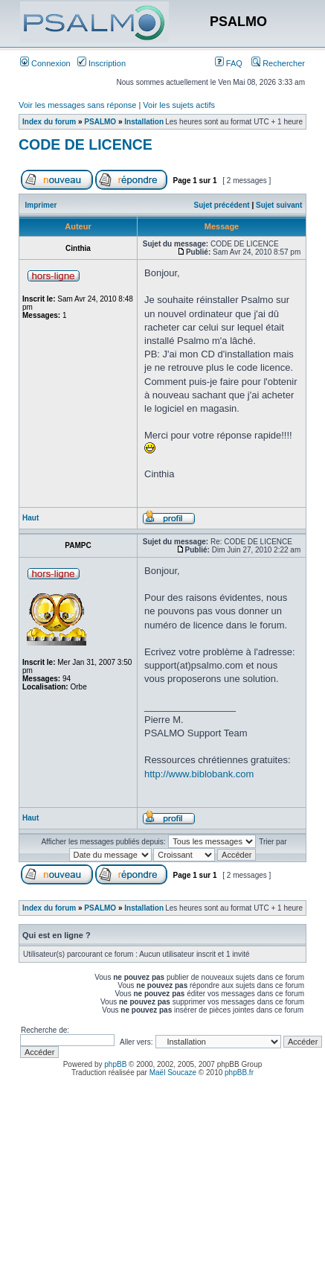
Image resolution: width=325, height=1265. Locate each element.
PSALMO (100, 122)
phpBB (115, 1064)
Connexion (45, 63)
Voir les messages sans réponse (77, 105)
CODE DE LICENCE (85, 144)
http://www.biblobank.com (199, 774)
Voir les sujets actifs (179, 105)
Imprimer (41, 205)
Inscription (101, 63)
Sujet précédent (222, 205)
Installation (144, 122)
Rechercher (278, 63)
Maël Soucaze (172, 1072)
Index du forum (49, 122)
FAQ (228, 63)
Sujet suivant (279, 205)
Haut (30, 518)
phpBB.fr (239, 1072)
